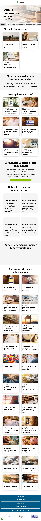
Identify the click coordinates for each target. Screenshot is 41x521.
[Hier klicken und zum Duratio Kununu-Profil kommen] (25, 511)
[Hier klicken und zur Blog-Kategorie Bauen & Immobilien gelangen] (11, 220)
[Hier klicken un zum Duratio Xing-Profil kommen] (15, 511)
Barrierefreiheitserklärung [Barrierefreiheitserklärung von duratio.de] (21, 519)
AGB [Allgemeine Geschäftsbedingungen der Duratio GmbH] (21, 518)
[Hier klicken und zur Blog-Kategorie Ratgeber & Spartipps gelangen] (29, 220)
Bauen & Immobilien (20, 24)
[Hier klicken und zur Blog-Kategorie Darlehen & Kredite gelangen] (11, 196)
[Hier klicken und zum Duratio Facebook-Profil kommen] (17, 511)
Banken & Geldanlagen (31, 24)
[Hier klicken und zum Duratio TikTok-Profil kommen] (28, 511)
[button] (2, 519)
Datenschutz (21, 517)
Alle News (3, 24)
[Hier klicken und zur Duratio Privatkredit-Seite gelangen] (29, 196)
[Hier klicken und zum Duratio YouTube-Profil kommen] (20, 511)
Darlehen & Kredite (11, 24)
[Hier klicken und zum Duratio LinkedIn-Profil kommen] (12, 511)
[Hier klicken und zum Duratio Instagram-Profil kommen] (23, 511)
